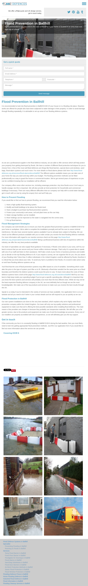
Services (6, 551)
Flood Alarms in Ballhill (13, 560)
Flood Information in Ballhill (13, 581)
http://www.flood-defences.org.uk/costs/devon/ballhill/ (51, 275)
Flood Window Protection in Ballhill (17, 572)
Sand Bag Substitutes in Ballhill (16, 562)
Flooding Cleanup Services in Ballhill (16, 583)
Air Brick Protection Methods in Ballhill (19, 567)
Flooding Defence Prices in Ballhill (15, 574)
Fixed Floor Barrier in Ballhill (15, 555)
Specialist (6, 544)
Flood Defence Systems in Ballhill (15, 541)
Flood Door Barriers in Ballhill (15, 565)
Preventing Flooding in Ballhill (16, 546)
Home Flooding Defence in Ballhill (15, 576)
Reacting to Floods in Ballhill (15, 548)
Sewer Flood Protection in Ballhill (17, 569)
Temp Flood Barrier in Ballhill (15, 553)
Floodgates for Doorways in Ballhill (17, 558)
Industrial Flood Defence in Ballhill (15, 579)
